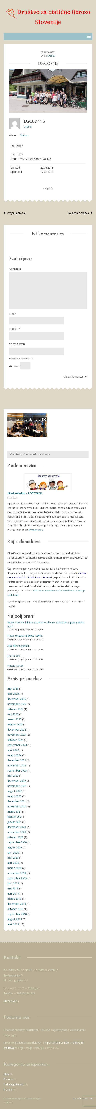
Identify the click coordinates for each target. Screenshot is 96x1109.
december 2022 (16, 781)
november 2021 (16, 806)
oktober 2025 (15, 709)
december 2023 (16, 760)
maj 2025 (13, 714)
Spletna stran (17, 344)
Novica (8, 1089)
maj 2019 (13, 888)
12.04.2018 (49, 52)
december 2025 (16, 699)
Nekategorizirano (14, 1084)
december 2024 (16, 729)
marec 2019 (14, 898)
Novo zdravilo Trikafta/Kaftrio (25, 636)
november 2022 (16, 786)
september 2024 (17, 745)
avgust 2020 (14, 847)
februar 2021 (15, 816)
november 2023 (16, 765)
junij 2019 (13, 883)
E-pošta (15, 329)
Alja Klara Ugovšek (18, 645)
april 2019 (13, 893)
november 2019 (16, 873)
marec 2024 (14, 755)
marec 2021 (14, 811)
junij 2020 (13, 852)
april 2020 (13, 863)
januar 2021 (14, 822)
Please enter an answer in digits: (21, 358)
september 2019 (17, 878)
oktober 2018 (15, 909)
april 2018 (13, 924)
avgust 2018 (14, 919)
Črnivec (24, 135)
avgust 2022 (14, 791)
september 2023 (17, 770)
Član (6, 1074)
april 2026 (13, 693)
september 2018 (17, 914)
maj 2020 (13, 857)
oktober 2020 (15, 837)
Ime (12, 313)
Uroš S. (51, 55)
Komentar (15, 268)
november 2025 (16, 704)
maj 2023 (13, 775)
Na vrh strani (82, 1098)
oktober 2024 (15, 740)
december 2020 (16, 827)
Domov (8, 1079)
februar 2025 (15, 724)
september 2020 (17, 842)
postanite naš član (58, 1042)
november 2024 (16, 734)
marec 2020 (14, 868)
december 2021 (16, 801)
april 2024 (13, 750)
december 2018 (16, 904)
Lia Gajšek (13, 656)
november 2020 (16, 832)
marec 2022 (14, 796)
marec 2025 (14, 719)
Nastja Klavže (15, 665)
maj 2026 (13, 688)
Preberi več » (36, 529)
